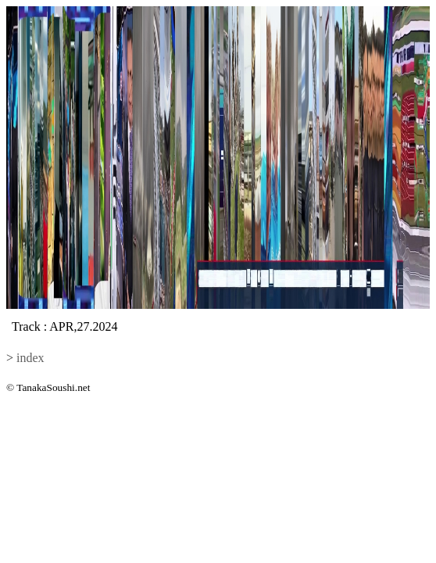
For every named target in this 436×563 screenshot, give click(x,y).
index (30, 357)
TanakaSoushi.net (53, 387)
